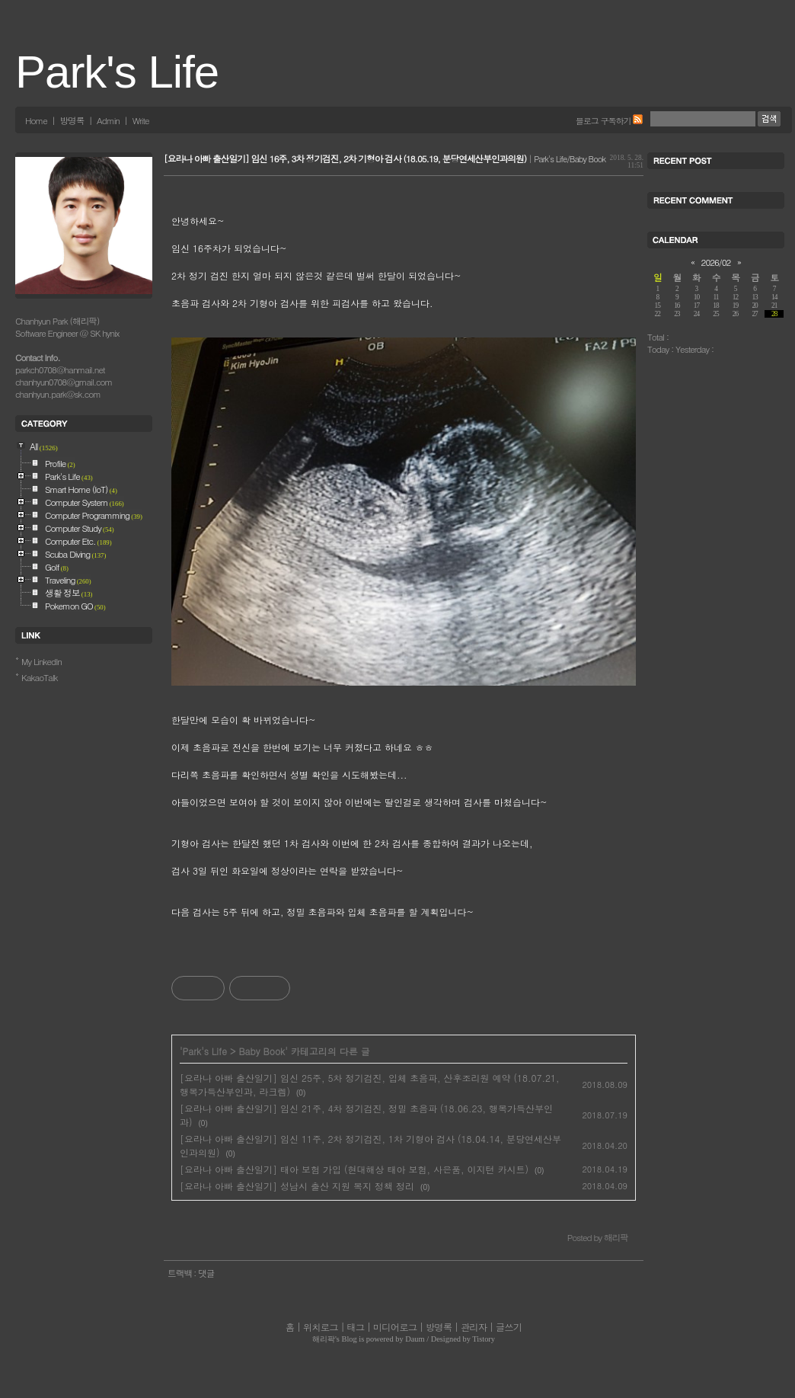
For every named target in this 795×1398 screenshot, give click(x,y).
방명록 (71, 120)
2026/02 (716, 262)
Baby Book (261, 1051)
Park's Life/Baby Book (569, 158)
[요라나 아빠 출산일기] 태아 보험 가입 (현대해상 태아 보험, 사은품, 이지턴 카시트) (354, 1169)
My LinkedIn (41, 661)
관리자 (474, 1327)
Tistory (483, 1339)
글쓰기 (509, 1327)
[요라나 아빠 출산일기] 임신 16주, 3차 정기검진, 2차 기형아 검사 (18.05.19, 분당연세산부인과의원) (345, 158)
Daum (414, 1339)
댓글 (206, 1273)
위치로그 (320, 1327)
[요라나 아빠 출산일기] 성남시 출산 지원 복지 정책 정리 (297, 1185)
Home (36, 120)
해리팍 (323, 1339)
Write (140, 120)
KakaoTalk (39, 677)
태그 (355, 1327)
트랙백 (180, 1273)
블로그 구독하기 (603, 120)
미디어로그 (395, 1327)
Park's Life (117, 72)
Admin (108, 120)
